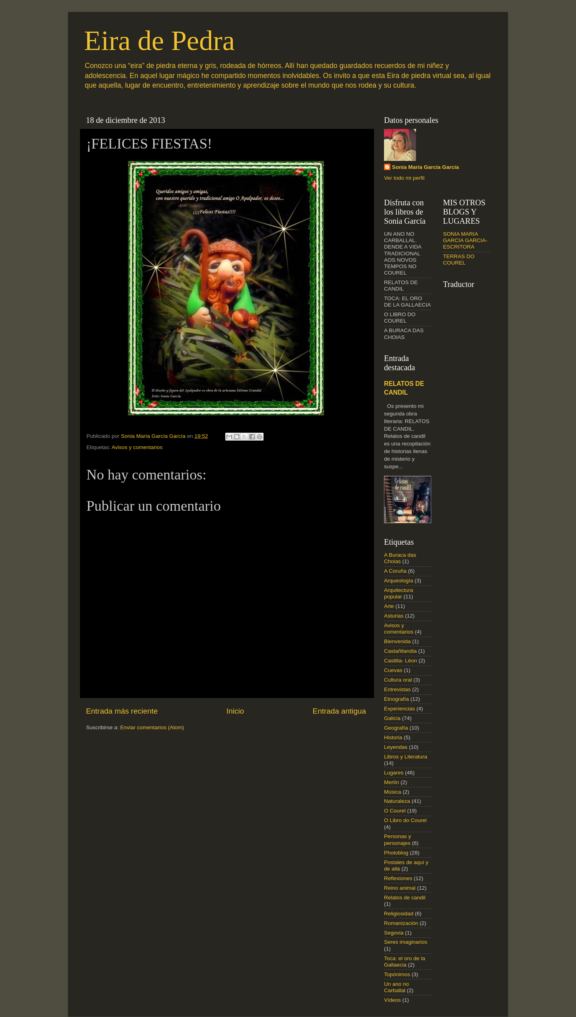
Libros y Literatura (405, 757)
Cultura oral (398, 680)
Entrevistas (397, 689)
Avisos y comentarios (137, 447)
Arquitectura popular (398, 593)
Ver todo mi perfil (404, 178)
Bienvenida (397, 641)
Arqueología (398, 581)
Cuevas (393, 670)
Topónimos (397, 974)
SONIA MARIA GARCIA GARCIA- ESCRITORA (465, 240)
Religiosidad (399, 914)
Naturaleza (397, 801)
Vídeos (392, 1000)
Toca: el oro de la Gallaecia (404, 961)
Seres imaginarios (405, 942)
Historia (393, 737)
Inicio (235, 711)
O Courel (395, 811)
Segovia (394, 933)
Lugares (394, 773)
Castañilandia (400, 651)
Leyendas (396, 747)
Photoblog (396, 853)
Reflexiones (398, 878)
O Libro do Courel (405, 820)
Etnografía (396, 699)
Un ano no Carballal (396, 987)
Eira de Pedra (159, 40)
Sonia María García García (425, 167)
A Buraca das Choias (400, 558)
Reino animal (400, 888)
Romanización (401, 923)
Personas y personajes (397, 839)
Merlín (391, 782)
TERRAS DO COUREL (459, 259)
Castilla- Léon (400, 661)
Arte (389, 606)
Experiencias (399, 709)
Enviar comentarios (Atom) (152, 727)
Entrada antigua (339, 711)
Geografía (396, 728)
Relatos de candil (405, 898)
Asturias (394, 616)
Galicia (392, 718)
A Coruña (395, 571)
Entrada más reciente (122, 711)
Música (392, 792)
